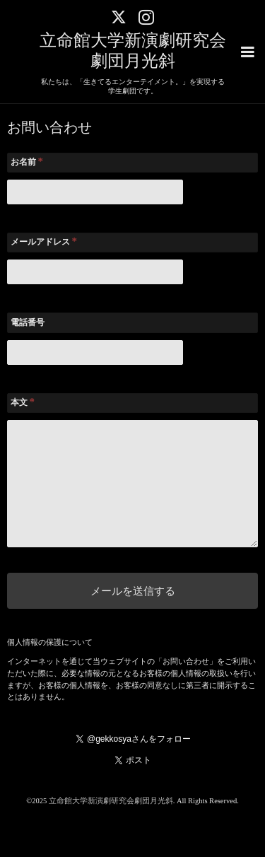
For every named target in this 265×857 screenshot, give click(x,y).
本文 (23, 401)
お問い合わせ (49, 128)
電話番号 (28, 322)
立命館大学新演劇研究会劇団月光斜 (111, 801)
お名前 (27, 161)
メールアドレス (44, 241)
